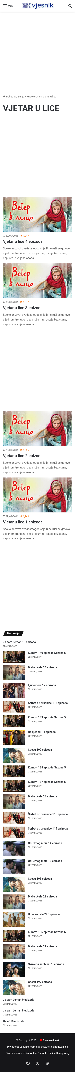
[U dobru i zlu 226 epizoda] (14, 919)
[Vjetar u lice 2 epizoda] (37, 428)
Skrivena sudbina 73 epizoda (46, 964)
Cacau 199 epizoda (40, 749)
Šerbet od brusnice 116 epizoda (48, 703)
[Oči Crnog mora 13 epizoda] (14, 866)
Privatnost (13, 1046)
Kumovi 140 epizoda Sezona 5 (47, 652)
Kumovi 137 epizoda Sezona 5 (47, 781)
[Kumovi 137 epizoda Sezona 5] (14, 786)
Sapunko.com (28, 1046)
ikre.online (31, 1053)
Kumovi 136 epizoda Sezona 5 (47, 932)
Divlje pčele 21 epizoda (42, 946)
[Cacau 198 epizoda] (14, 884)
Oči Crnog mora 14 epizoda (45, 843)
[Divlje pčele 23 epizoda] (14, 801)
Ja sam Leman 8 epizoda (18, 1010)
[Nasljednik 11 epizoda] (14, 737)
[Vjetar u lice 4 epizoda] (37, 214)
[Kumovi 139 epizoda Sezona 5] (14, 721)
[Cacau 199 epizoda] (14, 755)
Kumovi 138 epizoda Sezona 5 (47, 767)
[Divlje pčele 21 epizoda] (14, 951)
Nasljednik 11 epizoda (42, 732)
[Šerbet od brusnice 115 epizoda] (14, 818)
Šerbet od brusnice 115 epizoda (48, 814)
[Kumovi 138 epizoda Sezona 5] (14, 771)
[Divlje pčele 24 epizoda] (14, 672)
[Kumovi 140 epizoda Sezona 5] (14, 657)
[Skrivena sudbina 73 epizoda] (14, 969)
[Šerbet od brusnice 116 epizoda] (14, 707)
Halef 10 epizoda (13, 1021)
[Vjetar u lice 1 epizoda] (37, 494)
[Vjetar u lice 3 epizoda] (37, 280)
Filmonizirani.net (15, 1053)
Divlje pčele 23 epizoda (42, 796)
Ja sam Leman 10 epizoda (19, 642)
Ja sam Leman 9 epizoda (18, 999)
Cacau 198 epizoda (40, 878)
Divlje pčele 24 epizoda (42, 667)
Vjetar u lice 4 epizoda (23, 241)
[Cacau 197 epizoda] (14, 987)
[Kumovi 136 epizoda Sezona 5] (14, 936)
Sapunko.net (43, 1046)
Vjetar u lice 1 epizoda (23, 522)
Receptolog (62, 1053)
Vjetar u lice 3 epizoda (23, 307)
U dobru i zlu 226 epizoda (44, 914)
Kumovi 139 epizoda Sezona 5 (47, 717)
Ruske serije (34, 96)
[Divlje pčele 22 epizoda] (14, 901)
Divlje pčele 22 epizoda (42, 896)
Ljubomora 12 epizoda (42, 685)
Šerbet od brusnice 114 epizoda (48, 828)
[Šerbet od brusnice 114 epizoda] (14, 832)
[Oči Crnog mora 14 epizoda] (14, 848)
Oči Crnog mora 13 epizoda (45, 861)
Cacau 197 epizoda (40, 982)
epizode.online (59, 1046)
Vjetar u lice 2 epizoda (23, 455)
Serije (21, 96)
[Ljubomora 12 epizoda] (14, 690)
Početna (9, 96)
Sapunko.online (47, 1053)
